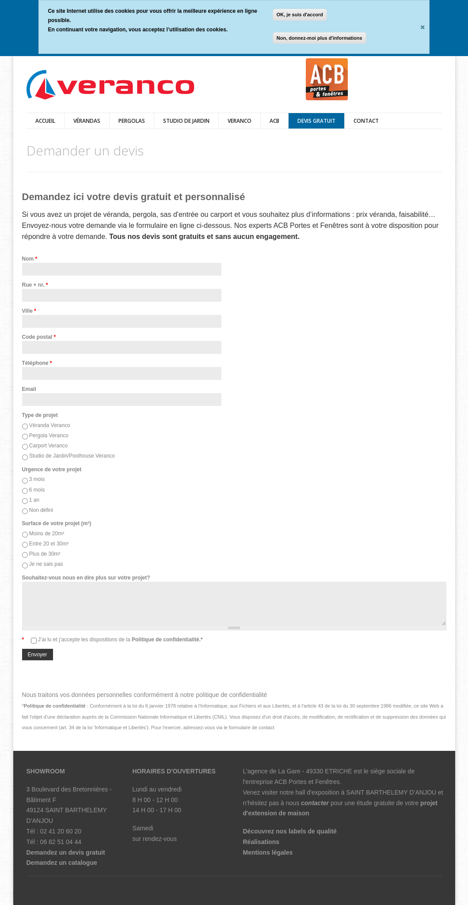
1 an (34, 500)
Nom (30, 259)
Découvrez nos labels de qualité (290, 831)
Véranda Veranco (49, 425)
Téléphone (37, 363)
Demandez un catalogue (62, 862)
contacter (315, 803)
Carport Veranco (48, 446)
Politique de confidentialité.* (166, 639)
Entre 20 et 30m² (48, 544)
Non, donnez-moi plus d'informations (319, 38)
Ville (29, 311)
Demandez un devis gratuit (66, 852)
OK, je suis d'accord (300, 14)
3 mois (37, 479)
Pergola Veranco (48, 435)
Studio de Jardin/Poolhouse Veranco (72, 456)
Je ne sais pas (46, 564)
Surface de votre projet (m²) (56, 523)
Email (29, 389)
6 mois (37, 490)
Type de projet (40, 415)
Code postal (39, 337)
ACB (274, 121)
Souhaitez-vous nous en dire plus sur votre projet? (86, 578)
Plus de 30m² (45, 554)
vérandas (86, 121)
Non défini (41, 510)
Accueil (45, 121)
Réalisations (261, 841)
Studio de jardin (186, 121)
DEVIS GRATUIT (316, 121)
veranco (239, 121)
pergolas (131, 121)
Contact (366, 121)
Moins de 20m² (46, 533)
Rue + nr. (35, 285)
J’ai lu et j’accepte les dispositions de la (120, 639)
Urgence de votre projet (52, 469)
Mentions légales (268, 852)
